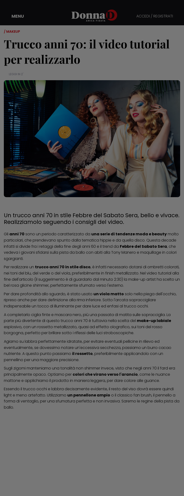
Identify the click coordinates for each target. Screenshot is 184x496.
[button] (14, 16)
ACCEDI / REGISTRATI (154, 16)
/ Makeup (12, 31)
